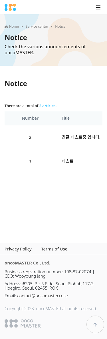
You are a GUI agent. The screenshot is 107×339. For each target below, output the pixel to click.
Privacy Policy (18, 249)
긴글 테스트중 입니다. (81, 137)
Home (12, 26)
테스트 (67, 161)
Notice (60, 26)
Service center (37, 26)
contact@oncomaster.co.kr (42, 295)
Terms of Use (54, 249)
